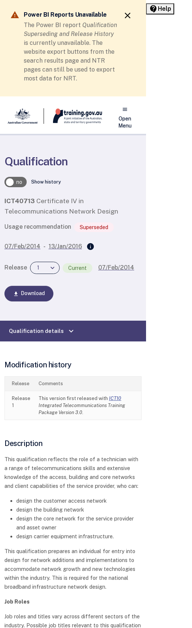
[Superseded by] (90, 247)
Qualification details (42, 331)
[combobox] (45, 268)
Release (15, 267)
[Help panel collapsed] (160, 8)
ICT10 (115, 398)
